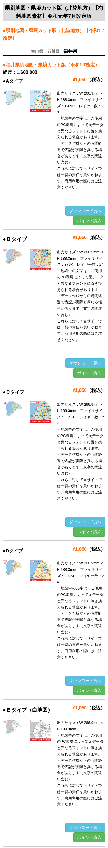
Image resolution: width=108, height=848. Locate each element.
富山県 (37, 51)
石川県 (53, 51)
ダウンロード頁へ (85, 210)
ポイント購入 (89, 220)
